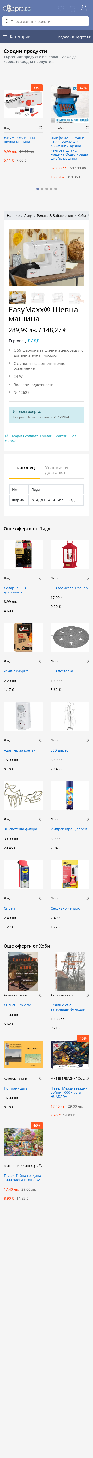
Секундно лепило (65, 908)
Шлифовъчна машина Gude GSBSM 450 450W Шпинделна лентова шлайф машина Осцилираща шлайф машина (70, 148)
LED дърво (59, 750)
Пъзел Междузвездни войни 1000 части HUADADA (69, 1092)
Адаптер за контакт (20, 750)
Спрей (9, 908)
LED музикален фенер (69, 588)
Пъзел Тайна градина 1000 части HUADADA (22, 1178)
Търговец (24, 467)
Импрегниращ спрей (69, 829)
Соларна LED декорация (15, 590)
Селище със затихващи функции (68, 1007)
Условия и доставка (56, 469)
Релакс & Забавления (55, 215)
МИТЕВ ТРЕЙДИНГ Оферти (68, 1078)
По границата (16, 1088)
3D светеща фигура (20, 829)
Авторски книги (15, 995)
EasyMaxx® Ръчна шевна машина (19, 140)
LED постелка (62, 671)
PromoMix (58, 128)
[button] (37, 189)
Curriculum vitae (18, 1005)
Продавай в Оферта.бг (73, 37)
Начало (13, 215)
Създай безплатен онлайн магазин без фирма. (40, 438)
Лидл (7, 128)
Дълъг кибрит (16, 671)
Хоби (82, 215)
